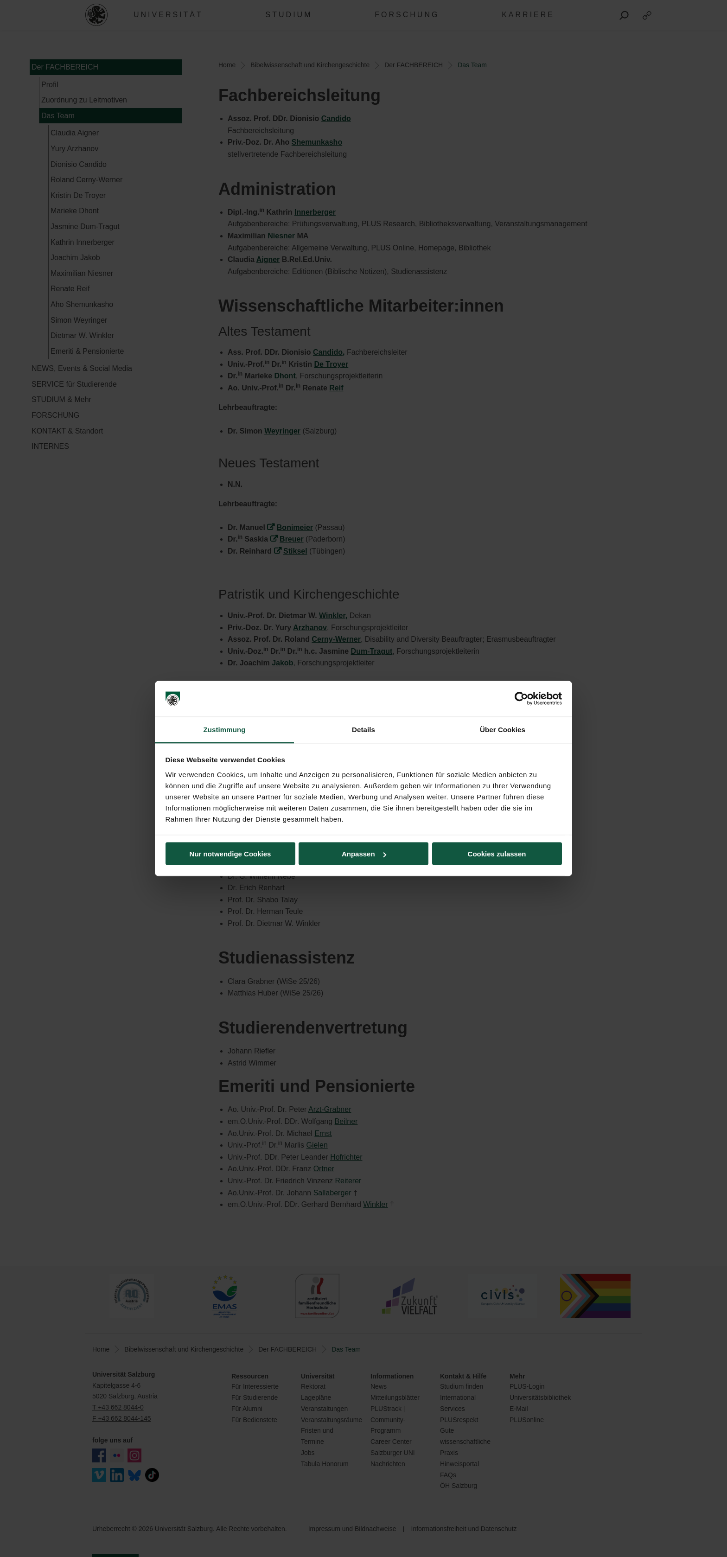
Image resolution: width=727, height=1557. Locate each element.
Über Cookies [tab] (502, 729)
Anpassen (364, 854)
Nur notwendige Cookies (230, 854)
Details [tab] (363, 729)
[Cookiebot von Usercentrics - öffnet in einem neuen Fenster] (521, 699)
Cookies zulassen (497, 854)
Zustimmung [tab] (225, 729)
